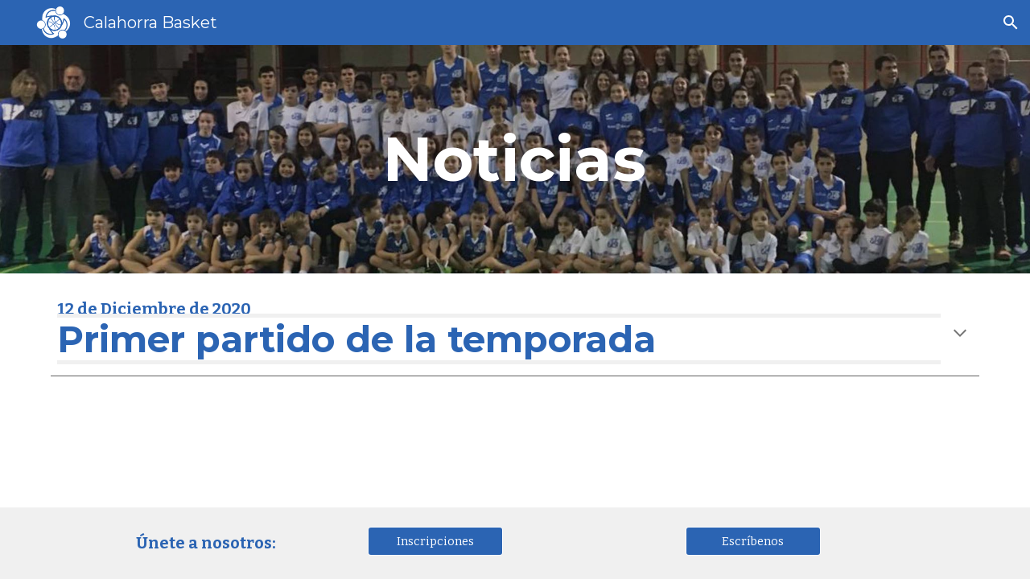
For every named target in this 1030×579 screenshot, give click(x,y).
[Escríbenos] (753, 541)
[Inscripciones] (435, 541)
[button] (1010, 22)
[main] (515, 159)
